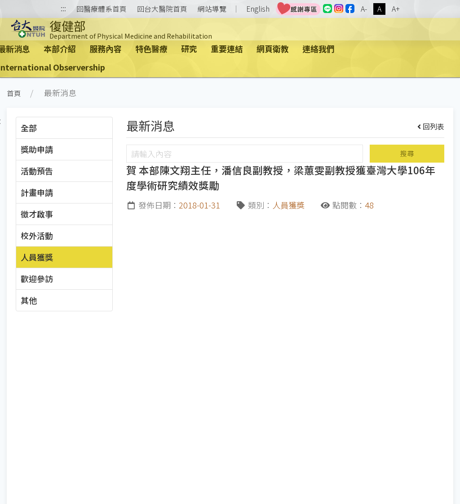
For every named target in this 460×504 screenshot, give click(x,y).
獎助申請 (37, 149)
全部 (29, 127)
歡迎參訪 (37, 278)
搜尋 (407, 153)
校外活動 (37, 235)
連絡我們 (318, 48)
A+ (396, 9)
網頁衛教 (273, 48)
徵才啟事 (37, 214)
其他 (29, 300)
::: (63, 9)
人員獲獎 (37, 257)
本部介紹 (60, 48)
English (258, 9)
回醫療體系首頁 (101, 9)
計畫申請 (37, 192)
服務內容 (105, 48)
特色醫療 (151, 48)
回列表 (431, 126)
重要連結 (227, 48)
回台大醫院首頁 (162, 9)
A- (364, 9)
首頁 (14, 93)
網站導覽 (212, 9)
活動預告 (37, 171)
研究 (189, 48)
